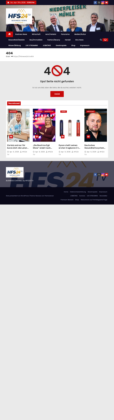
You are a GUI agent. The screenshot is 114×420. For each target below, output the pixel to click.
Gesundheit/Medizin (16, 40)
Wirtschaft (36, 34)
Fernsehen (39, 111)
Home (66, 192)
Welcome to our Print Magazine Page (94, 200)
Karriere (82, 196)
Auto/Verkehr (50, 34)
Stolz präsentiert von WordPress (17, 196)
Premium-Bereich (67, 200)
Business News (21, 34)
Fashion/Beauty (53, 40)
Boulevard (13, 111)
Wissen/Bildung (14, 45)
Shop (73, 45)
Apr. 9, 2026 (15, 152)
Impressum (84, 45)
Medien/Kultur (80, 34)
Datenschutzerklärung (78, 192)
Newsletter (103, 196)
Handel (68, 40)
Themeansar (49, 196)
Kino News (79, 40)
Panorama (65, 34)
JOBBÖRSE (47, 45)
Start (8, 56)
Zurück (57, 94)
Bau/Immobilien (36, 40)
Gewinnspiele (61, 45)
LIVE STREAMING (32, 45)
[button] (101, 40)
